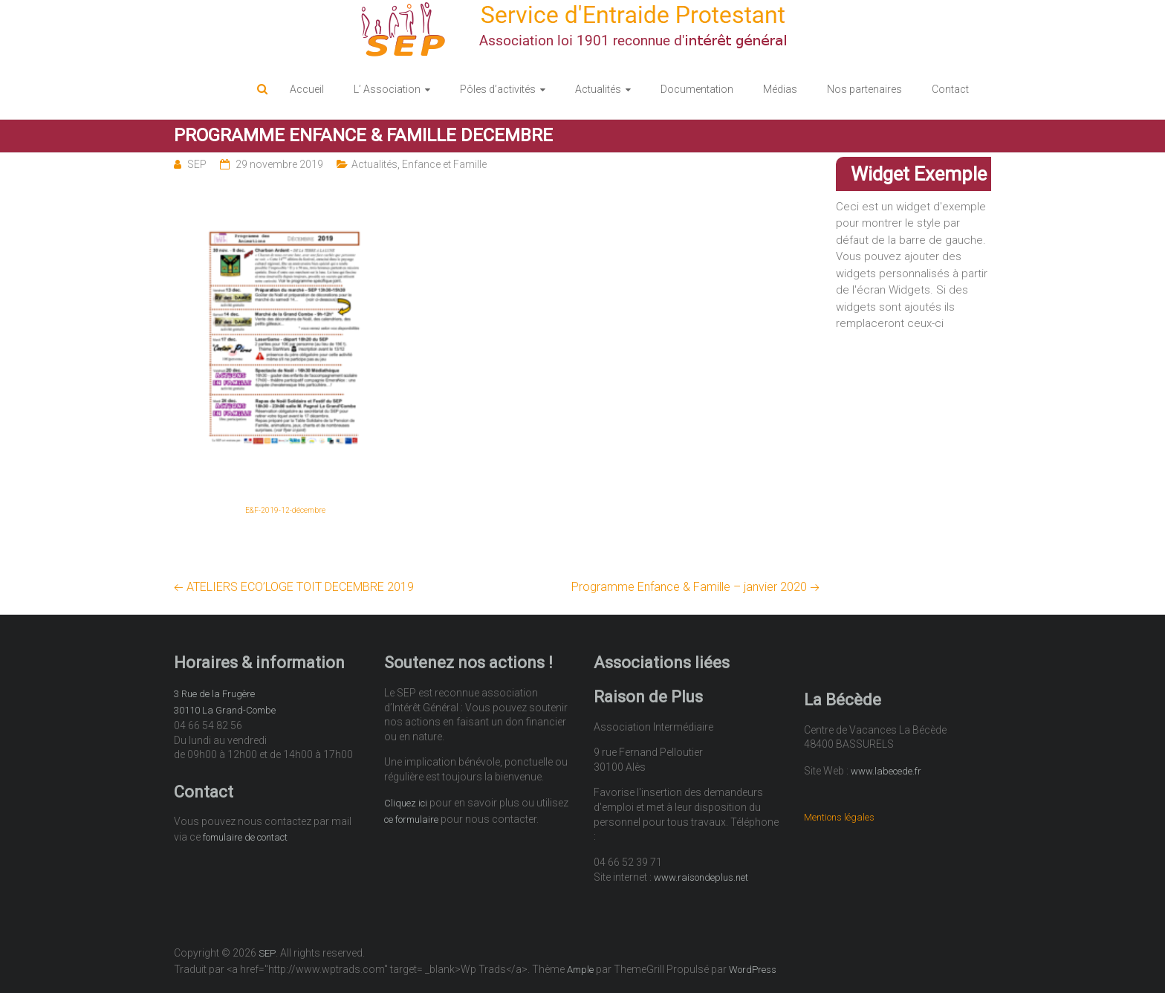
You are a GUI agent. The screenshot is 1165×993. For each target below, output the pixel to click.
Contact (950, 89)
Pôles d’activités (498, 89)
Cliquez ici (405, 803)
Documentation (697, 89)
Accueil (307, 89)
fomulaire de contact (245, 837)
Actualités (598, 89)
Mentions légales (839, 817)
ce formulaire (411, 819)
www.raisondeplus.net (701, 877)
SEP (197, 164)
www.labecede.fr (886, 771)
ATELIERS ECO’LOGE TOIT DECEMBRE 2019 (294, 587)
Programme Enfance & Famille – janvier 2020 (695, 587)
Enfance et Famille (444, 164)
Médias (780, 89)
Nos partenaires (864, 89)
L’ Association (387, 89)
